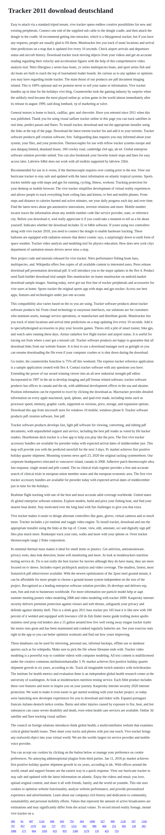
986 (94, 826)
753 (117, 831)
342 (44, 826)
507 (134, 821)
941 (85, 826)
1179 (86, 831)
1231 (74, 826)
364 (82, 821)
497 (31, 821)
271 (24, 831)
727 (54, 826)
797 (13, 826)
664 (34, 831)
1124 (41, 821)
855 (65, 831)
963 (124, 826)
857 (23, 826)
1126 (123, 821)
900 (113, 821)
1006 (92, 821)
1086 (13, 831)
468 (104, 826)
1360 (75, 831)
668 (52, 821)
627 (103, 821)
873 (64, 826)
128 (134, 826)
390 (13, 821)
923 (55, 831)
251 (114, 826)
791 (72, 821)
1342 (144, 821)
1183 (44, 831)
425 (107, 831)
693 (62, 821)
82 (22, 821)
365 (144, 826)
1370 (33, 826)
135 (97, 831)
